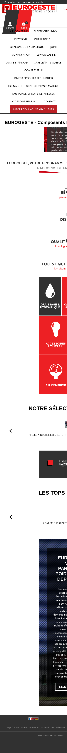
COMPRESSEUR (33, 70)
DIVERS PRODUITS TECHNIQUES (33, 78)
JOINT (53, 47)
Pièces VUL (21, 39)
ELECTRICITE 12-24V (45, 31)
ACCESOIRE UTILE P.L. (24, 101)
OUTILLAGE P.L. (43, 39)
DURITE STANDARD (16, 62)
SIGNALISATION (20, 55)
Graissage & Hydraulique (27, 47)
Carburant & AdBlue (48, 62)
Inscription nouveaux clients (33, 109)
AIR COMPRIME (19, 31)
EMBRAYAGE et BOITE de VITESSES (33, 94)
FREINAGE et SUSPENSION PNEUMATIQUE (33, 86)
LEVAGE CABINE (46, 55)
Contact (50, 101)
